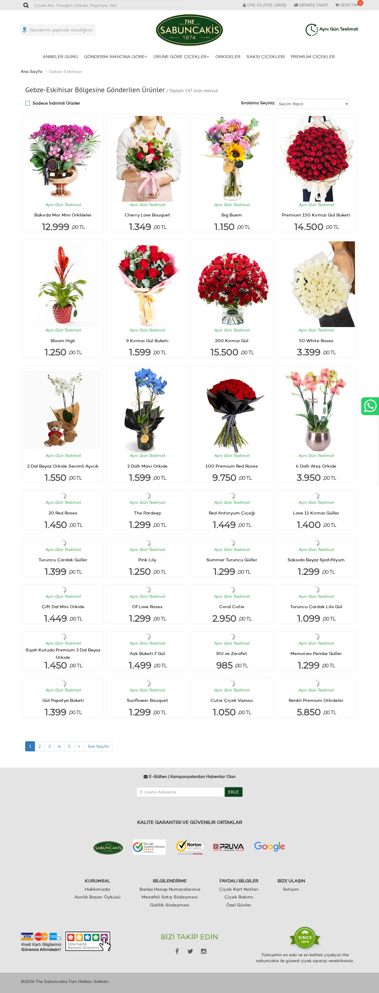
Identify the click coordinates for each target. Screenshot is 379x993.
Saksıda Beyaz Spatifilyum (316, 559)
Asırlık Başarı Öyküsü (97, 897)
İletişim (291, 889)
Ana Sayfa (31, 71)
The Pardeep (147, 512)
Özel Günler (238, 904)
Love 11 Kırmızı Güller (316, 512)
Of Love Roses (147, 606)
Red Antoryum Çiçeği (232, 512)
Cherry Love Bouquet (147, 215)
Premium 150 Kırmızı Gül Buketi (316, 215)
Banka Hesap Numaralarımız (169, 889)
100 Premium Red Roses (231, 465)
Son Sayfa (98, 746)
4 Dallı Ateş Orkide (316, 465)
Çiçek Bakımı (238, 897)
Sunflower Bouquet (147, 700)
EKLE (233, 791)
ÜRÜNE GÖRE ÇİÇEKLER (181, 56)
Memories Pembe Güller (316, 653)
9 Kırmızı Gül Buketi (147, 340)
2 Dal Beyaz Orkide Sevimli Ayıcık (63, 465)
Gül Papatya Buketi (63, 700)
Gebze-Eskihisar (65, 71)
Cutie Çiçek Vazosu (232, 700)
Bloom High (63, 340)
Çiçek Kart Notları (238, 889)
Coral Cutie (231, 606)
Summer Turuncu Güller (231, 559)
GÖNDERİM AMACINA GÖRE (115, 56)
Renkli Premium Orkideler (316, 700)
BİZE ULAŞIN (291, 880)
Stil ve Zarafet (231, 653)
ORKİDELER (227, 56)
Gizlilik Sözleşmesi (170, 904)
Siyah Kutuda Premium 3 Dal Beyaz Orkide (62, 653)
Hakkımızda (97, 889)
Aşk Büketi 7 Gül (147, 653)
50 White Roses (316, 340)
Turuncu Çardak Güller (62, 559)
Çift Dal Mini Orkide (63, 606)
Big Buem (231, 215)
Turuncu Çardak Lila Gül (316, 606)
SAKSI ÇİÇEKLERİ (265, 56)
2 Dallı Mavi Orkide (147, 465)
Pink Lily (147, 559)
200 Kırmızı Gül (231, 340)
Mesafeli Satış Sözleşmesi (170, 897)
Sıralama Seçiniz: (258, 102)
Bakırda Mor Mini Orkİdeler (63, 215)
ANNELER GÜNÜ (60, 56)
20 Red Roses (63, 512)
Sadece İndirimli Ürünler (56, 103)
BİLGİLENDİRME (170, 880)
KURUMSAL (97, 880)
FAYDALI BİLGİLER (238, 880)
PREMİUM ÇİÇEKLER (313, 56)
